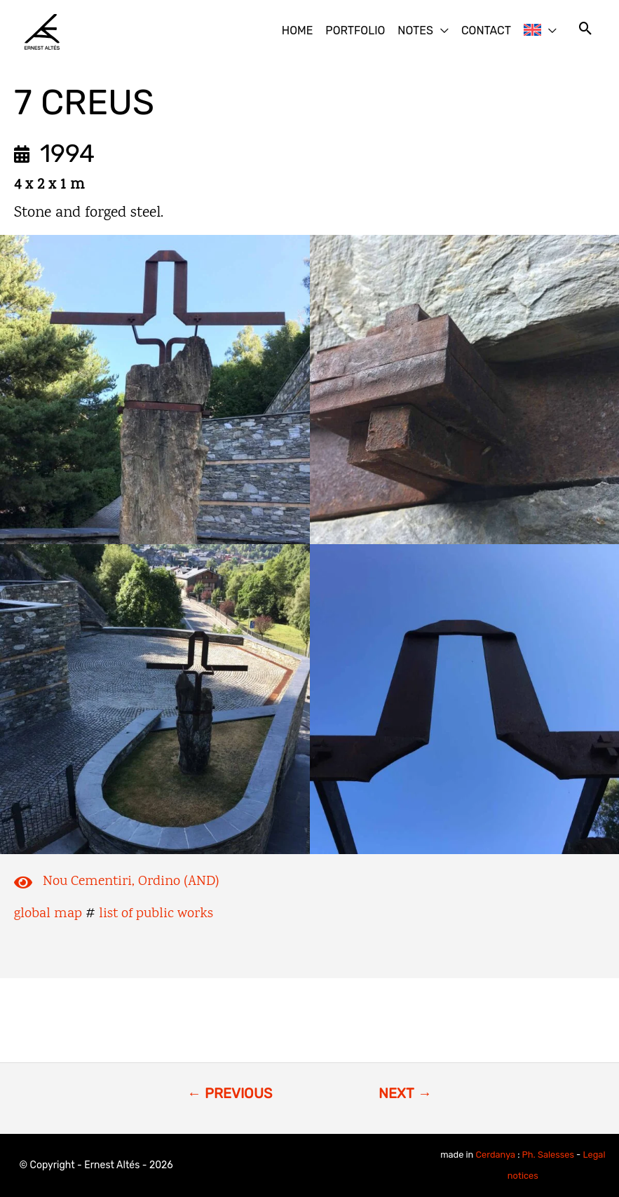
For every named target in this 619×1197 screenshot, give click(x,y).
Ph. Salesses (548, 1154)
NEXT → (405, 1093)
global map (48, 914)
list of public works (156, 914)
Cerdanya (495, 1154)
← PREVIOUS (229, 1093)
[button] (444, 30)
